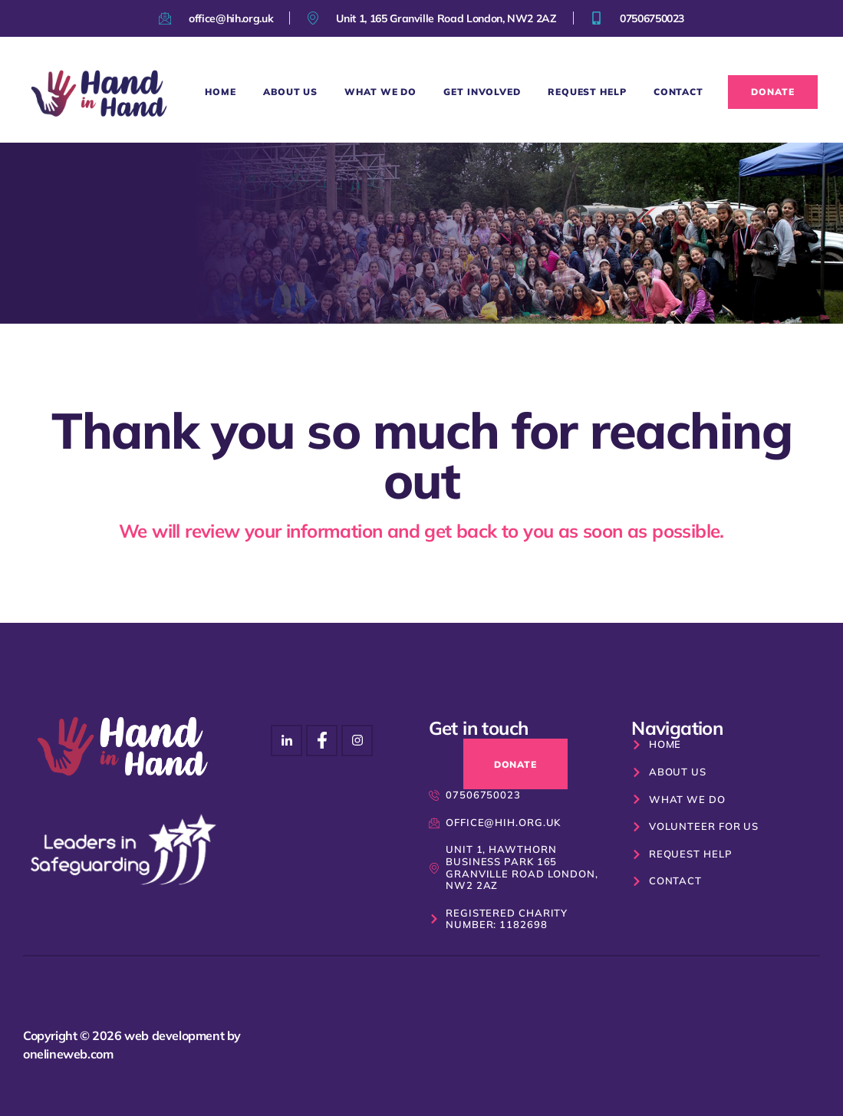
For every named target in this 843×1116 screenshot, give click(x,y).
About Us (290, 91)
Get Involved (482, 91)
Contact (678, 91)
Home (220, 91)
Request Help (587, 91)
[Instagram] (286, 740)
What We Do (380, 91)
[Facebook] (357, 740)
